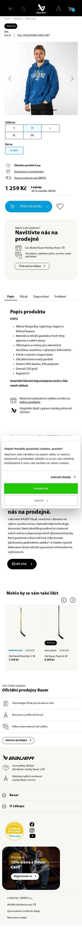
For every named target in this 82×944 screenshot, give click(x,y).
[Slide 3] (47, 110)
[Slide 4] (54, 110)
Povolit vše (41, 488)
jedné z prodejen (30, 402)
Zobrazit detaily (61, 477)
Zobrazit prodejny (32, 266)
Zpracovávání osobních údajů (23, 911)
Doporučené (41, 296)
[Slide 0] (28, 110)
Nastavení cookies (17, 917)
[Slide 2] (41, 110)
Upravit (41, 500)
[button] (70, 9)
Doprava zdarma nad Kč (30, 178)
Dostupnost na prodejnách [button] (29, 171)
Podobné (60, 296)
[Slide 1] (34, 110)
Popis (10, 296)
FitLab (24, 296)
